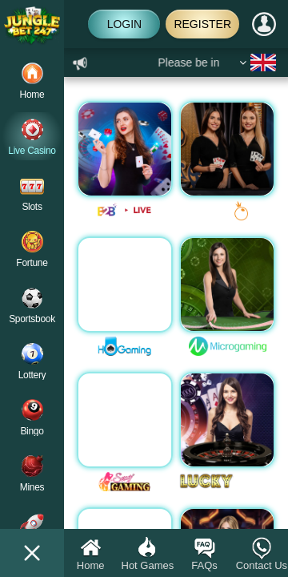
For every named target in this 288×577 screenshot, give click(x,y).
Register (202, 24)
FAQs (204, 553)
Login (124, 24)
